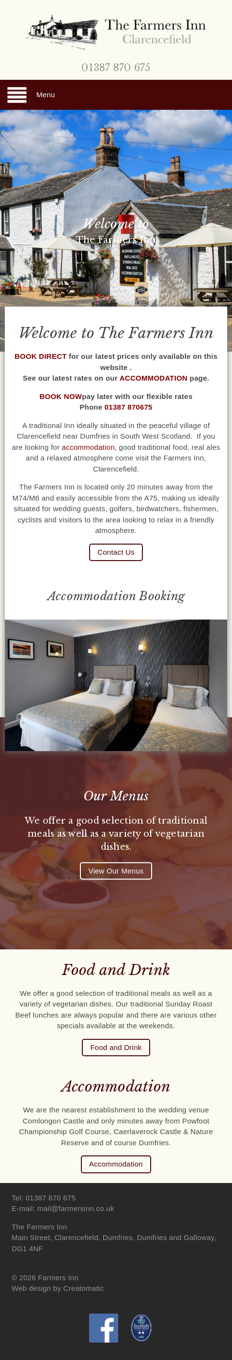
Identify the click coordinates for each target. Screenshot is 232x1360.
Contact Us (116, 552)
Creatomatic (83, 1288)
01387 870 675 (115, 68)
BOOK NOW (60, 396)
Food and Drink (115, 1047)
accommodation (88, 447)
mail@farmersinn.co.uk (75, 1208)
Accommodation (116, 1164)
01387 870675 (129, 407)
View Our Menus (115, 871)
